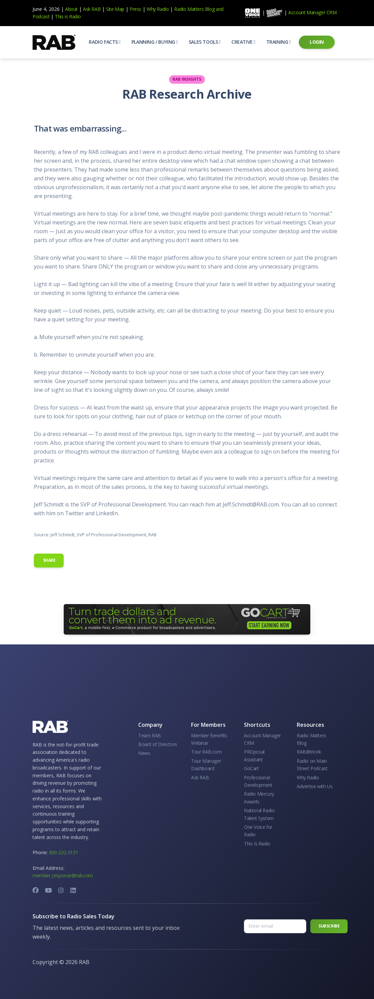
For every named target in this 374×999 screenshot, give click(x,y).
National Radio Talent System (259, 814)
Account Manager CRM (312, 12)
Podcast (41, 16)
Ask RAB (92, 9)
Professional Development (258, 781)
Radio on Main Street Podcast (312, 765)
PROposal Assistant (254, 755)
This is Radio (68, 16)
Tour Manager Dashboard (206, 765)
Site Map (115, 9)
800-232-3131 (63, 852)
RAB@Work (309, 751)
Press (135, 9)
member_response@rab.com (63, 875)
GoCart (251, 768)
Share (49, 560)
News (144, 753)
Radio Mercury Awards (259, 797)
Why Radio (158, 9)
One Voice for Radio (258, 831)
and (220, 9)
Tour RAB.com (206, 751)
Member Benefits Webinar (209, 739)
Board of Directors (157, 744)
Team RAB (149, 735)
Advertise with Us (314, 786)
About (71, 9)
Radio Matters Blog (194, 9)
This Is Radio (257, 843)
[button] (104, 42)
